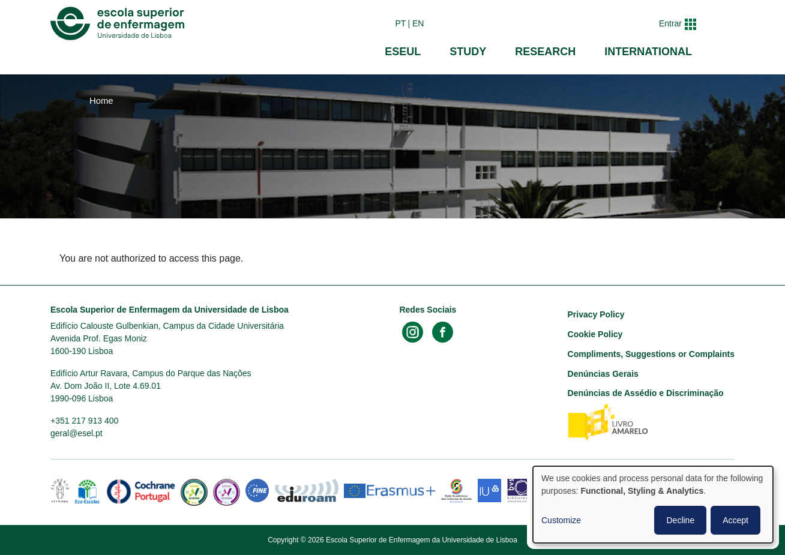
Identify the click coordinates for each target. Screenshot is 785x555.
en (418, 23)
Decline (680, 520)
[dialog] (653, 504)
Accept (735, 520)
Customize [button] (561, 520)
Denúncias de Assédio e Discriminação (646, 393)
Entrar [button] (670, 23)
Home (101, 101)
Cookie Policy (595, 334)
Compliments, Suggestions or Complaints (651, 354)
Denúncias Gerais (603, 374)
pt (400, 23)
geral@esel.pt (76, 433)
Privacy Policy (596, 314)
